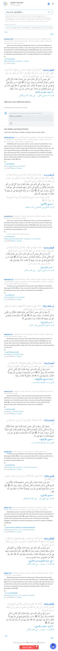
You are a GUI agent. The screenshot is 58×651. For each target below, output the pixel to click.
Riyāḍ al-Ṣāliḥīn (26, 28)
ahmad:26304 (8, 391)
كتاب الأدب (28, 270)
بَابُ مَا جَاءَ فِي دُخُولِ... (43, 95)
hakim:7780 (7, 507)
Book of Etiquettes (29, 530)
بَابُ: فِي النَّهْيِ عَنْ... (44, 498)
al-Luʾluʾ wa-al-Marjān (48, 28)
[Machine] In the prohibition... (14, 467)
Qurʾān (7, 28)
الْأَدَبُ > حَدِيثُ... (45, 564)
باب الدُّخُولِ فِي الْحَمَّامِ (44, 207)
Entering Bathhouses (11, 297)
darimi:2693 (8, 452)
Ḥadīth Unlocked (16, 2)
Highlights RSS (32, 642)
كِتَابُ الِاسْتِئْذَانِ (28, 498)
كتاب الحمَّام (29, 207)
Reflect (14, 168)
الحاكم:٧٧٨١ (49, 604)
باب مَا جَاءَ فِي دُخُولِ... (43, 270)
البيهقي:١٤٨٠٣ (48, 70)
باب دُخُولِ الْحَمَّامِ (46, 325)
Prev (6, 32)
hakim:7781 (7, 573)
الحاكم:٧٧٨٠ (49, 538)
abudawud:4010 (9, 137)
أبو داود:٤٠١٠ (49, 175)
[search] (26, 12)
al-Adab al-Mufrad (36, 28)
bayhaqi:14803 (8, 39)
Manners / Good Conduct (33, 239)
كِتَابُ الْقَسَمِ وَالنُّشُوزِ (25, 95)
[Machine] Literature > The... (13, 530)
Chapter (26, 61)
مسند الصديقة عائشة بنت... (40, 382)
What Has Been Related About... (14, 239)
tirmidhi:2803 (8, 216)
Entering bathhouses (11, 166)
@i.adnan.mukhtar (20, 642)
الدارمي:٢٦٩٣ (49, 476)
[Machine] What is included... (13, 61)
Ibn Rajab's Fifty (16, 28)
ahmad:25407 (8, 334)
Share (13, 63)
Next (51, 34)
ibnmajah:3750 (8, 279)
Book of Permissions (31, 467)
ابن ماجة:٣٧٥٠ (48, 306)
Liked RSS (42, 642)
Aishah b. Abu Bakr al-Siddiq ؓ (15, 354)
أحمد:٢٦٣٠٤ (49, 420)
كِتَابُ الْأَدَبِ (31, 564)
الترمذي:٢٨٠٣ (49, 248)
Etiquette (22, 297)
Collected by (7, 132)
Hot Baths (22, 166)
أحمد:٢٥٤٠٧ (49, 363)
